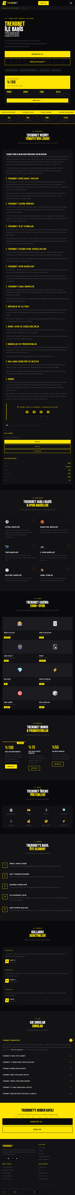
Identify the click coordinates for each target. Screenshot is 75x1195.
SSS (40, 1170)
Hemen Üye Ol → (37, 1121)
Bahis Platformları (14, 8)
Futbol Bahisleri (7, 1167)
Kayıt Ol (43, 3)
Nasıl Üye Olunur (44, 1173)
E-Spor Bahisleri (7, 1176)
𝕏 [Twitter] (4, 1158)
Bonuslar (41, 1153)
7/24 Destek (37, 453)
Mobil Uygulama (44, 1159)
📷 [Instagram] (8, 1158)
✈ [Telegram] (12, 1158)
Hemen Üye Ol (37, 54)
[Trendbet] (10, 3)
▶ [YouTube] (17, 1158)
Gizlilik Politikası (43, 1179)
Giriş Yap (37, 443)
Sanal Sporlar (6, 1179)
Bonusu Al (11, 768)
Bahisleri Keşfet (37, 62)
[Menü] (71, 3)
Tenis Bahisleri (6, 1173)
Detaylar (34, 770)
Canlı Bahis (42, 1148)
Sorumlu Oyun (43, 1176)
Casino (41, 1151)
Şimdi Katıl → (39, 100)
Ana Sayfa (4, 8)
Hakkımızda (42, 1167)
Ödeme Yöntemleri (44, 1156)
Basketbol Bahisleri (8, 1170)
